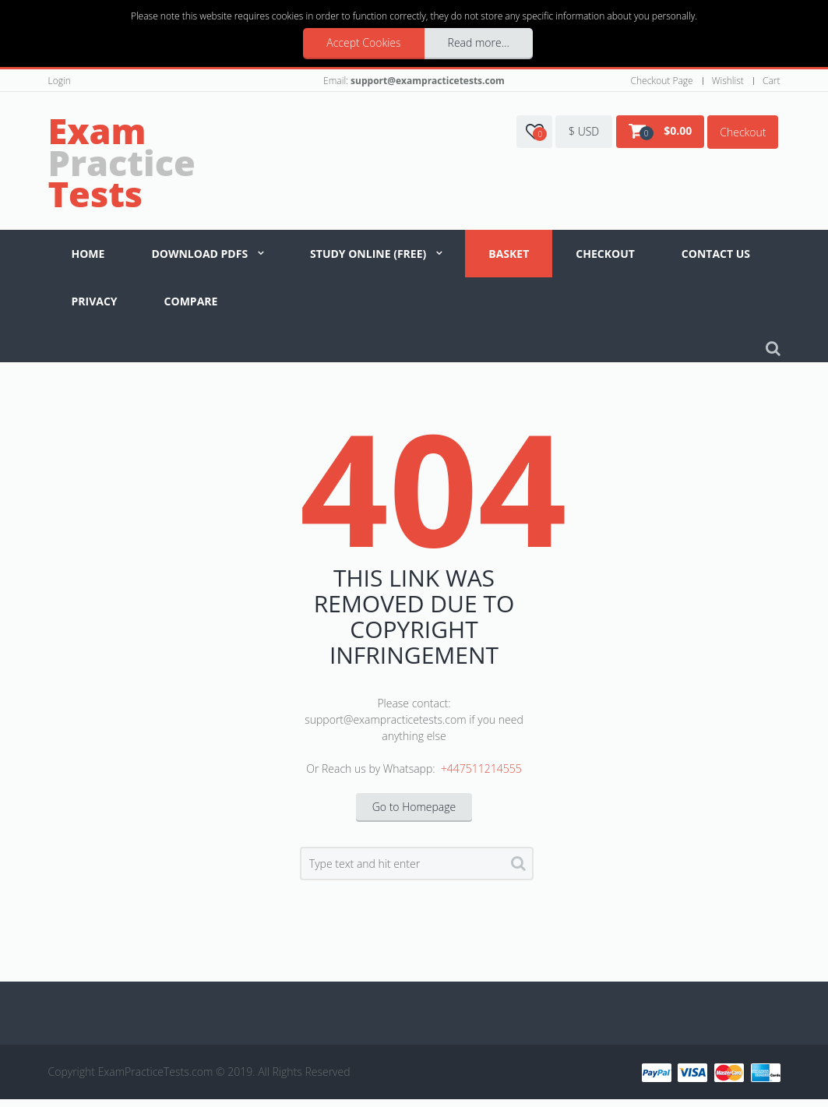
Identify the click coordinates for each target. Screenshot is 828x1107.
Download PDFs (199, 253)
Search (518, 866)
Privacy (95, 301)
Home (88, 253)
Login (59, 80)
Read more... (478, 42)
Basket (508, 253)
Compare (191, 301)
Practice (122, 162)
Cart (771, 80)
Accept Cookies (363, 42)
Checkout (743, 132)
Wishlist (728, 80)
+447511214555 (481, 768)
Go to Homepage (414, 806)
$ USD (584, 131)
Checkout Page (662, 80)
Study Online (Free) (368, 253)
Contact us (716, 253)
